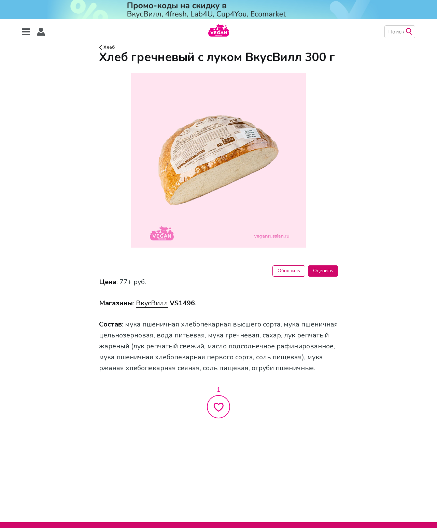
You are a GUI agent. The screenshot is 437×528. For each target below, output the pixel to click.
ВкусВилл (152, 303)
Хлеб (107, 47)
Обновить (289, 270)
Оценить (323, 270)
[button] (41, 32)
